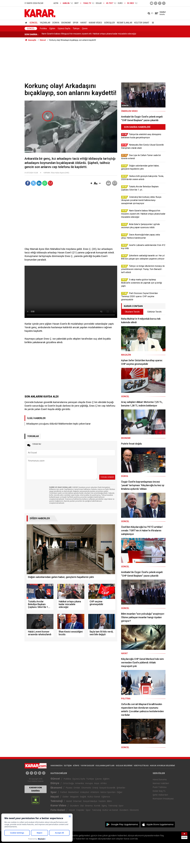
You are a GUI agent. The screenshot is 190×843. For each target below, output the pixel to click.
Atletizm (94, 792)
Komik (97, 805)
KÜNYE (76, 765)
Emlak (77, 787)
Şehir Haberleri (160, 794)
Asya (96, 783)
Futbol (63, 792)
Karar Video (95, 22)
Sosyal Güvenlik (107, 787)
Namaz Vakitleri (161, 783)
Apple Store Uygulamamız (160, 824)
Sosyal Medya (90, 801)
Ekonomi (66, 22)
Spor (75, 22)
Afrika (103, 783)
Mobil (69, 801)
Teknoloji (57, 801)
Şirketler (121, 787)
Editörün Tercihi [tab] (154, 311)
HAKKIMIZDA (57, 765)
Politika (43, 28)
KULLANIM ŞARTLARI (105, 765)
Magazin (74, 796)
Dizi (82, 805)
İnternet (77, 801)
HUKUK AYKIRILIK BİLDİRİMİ (162, 765)
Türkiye (76, 28)
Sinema (89, 805)
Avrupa (89, 783)
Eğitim (52, 28)
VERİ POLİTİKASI (141, 765)
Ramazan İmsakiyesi (163, 798)
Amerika (79, 783)
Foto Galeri (58, 810)
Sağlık (83, 796)
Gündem (74, 805)
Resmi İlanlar (124, 22)
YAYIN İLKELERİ (87, 765)
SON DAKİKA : (31, 34)
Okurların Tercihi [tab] (132, 311)
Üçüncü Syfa (78, 778)
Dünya (55, 22)
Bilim (109, 801)
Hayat (83, 22)
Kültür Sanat (141, 22)
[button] (91, 183)
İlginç (104, 805)
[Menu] (152, 22)
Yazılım (102, 801)
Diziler (66, 796)
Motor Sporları (107, 792)
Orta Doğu (68, 783)
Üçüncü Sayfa (64, 28)
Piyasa (69, 787)
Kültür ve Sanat (110, 810)
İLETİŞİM (68, 765)
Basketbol (73, 792)
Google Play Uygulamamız (124, 824)
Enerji (95, 787)
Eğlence (105, 796)
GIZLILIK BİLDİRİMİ (124, 765)
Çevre (84, 28)
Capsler (80, 810)
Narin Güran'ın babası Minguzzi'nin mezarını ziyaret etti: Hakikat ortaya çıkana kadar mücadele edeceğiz (89, 34)
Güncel (34, 22)
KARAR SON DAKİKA (35, 789)
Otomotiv (86, 787)
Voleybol (84, 792)
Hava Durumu (160, 779)
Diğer (119, 792)
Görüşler (109, 22)
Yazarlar (45, 22)
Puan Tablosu (160, 787)
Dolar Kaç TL (159, 791)
